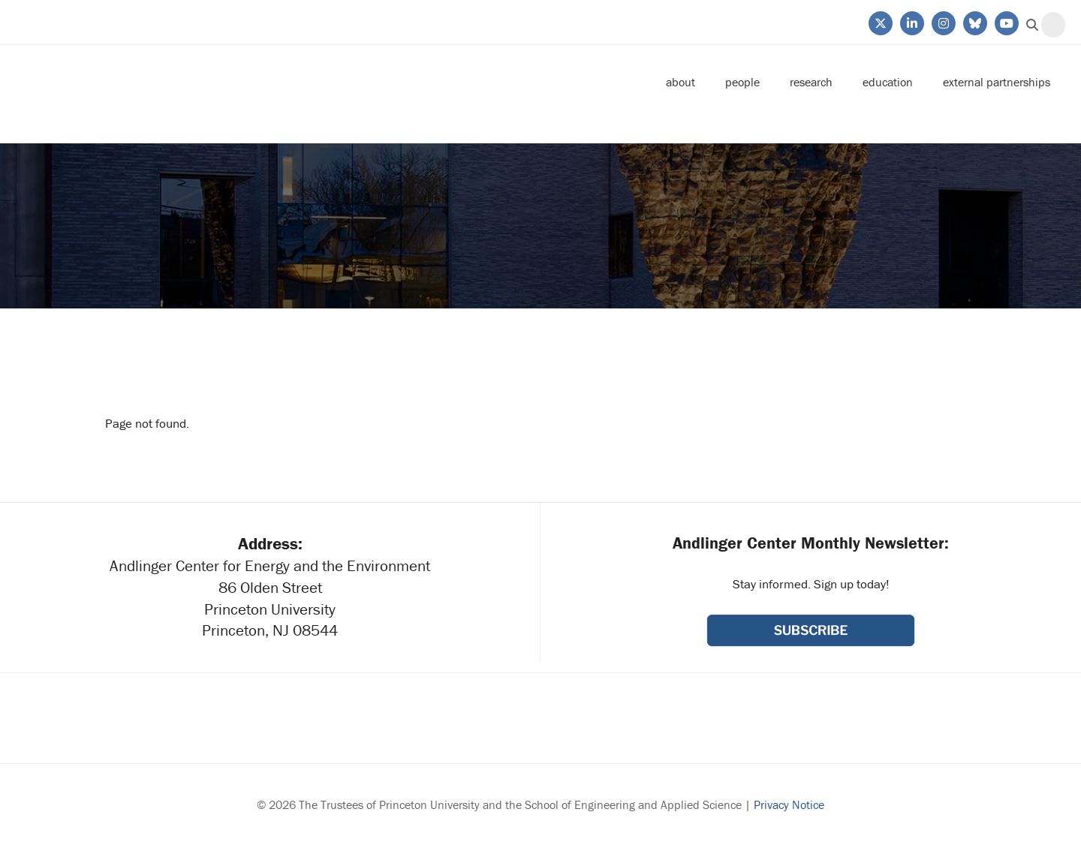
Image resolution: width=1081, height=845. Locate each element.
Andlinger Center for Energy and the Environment (140, 82)
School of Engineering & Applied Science (810, 718)
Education (888, 81)
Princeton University (127, 22)
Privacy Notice (789, 804)
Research (811, 81)
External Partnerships (996, 81)
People (742, 81)
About (680, 81)
